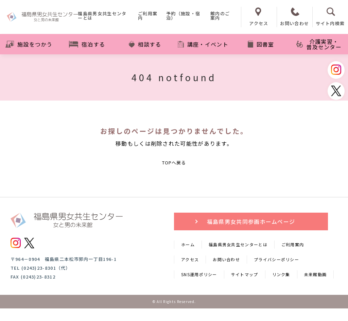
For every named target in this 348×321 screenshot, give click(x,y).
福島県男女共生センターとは (102, 16)
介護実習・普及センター (319, 44)
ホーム (188, 257)
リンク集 (281, 287)
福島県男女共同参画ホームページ (251, 234)
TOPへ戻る (174, 168)
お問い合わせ (226, 272)
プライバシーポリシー (276, 272)
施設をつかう (29, 44)
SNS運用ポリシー (199, 287)
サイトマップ (244, 287)
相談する (145, 44)
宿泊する (87, 44)
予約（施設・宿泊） (183, 16)
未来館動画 (315, 287)
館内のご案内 (220, 16)
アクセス (190, 272)
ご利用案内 (147, 16)
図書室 (261, 44)
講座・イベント (203, 44)
